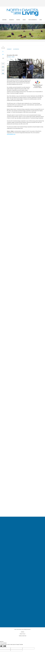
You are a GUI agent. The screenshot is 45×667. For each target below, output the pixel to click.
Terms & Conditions (22, 635)
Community (9, 49)
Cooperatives (16, 49)
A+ (3, 54)
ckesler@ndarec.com (11, 134)
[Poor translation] (4, 646)
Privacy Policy (22, 633)
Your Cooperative (32, 19)
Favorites (11, 19)
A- (3, 51)
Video (40, 19)
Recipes (18, 19)
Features (4, 19)
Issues (24, 19)
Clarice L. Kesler (11, 56)
